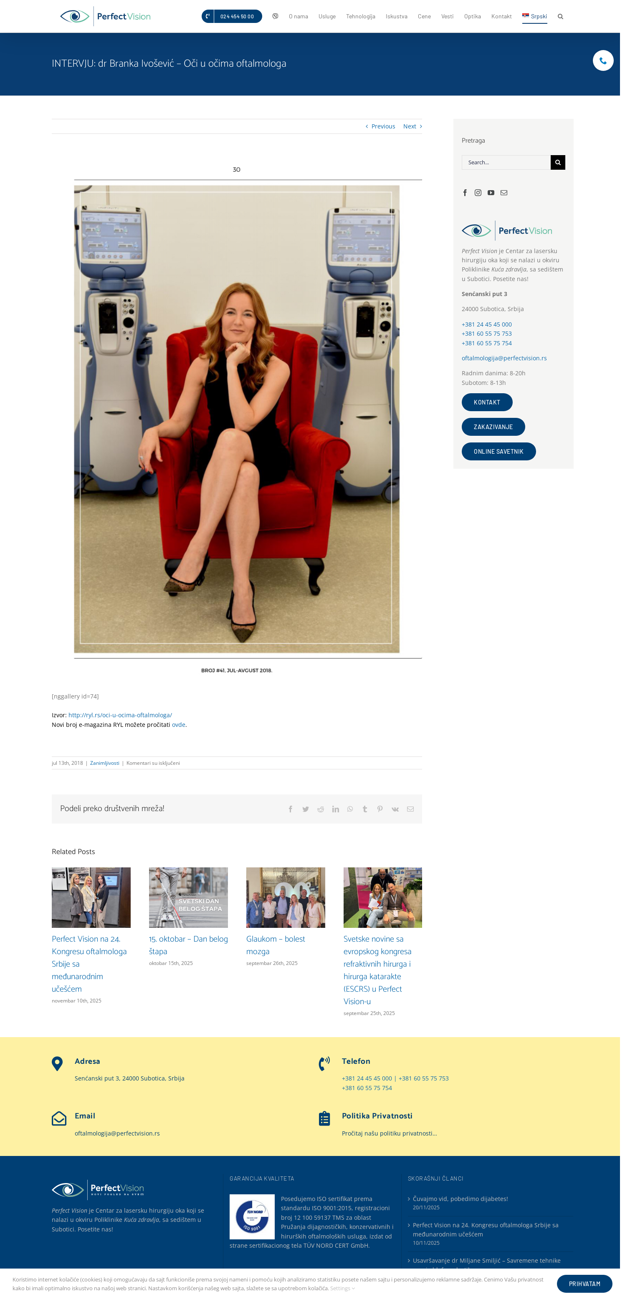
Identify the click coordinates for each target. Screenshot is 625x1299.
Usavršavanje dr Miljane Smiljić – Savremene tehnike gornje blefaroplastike (487, 1263)
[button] (560, 16)
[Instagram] (478, 192)
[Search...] (506, 162)
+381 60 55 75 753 (487, 333)
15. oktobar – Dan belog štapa (188, 945)
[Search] (558, 162)
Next (409, 126)
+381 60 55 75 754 (487, 343)
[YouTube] (491, 192)
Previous (383, 126)
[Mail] (504, 192)
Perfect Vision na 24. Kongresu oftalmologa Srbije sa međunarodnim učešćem (486, 1228)
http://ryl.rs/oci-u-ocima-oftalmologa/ (120, 715)
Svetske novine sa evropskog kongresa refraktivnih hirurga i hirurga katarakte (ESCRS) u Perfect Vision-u (378, 970)
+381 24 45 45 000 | (370, 1078)
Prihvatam (585, 1283)
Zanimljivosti (104, 762)
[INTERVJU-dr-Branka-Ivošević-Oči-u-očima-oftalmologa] (237, 419)
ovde (178, 725)
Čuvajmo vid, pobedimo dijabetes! (460, 1197)
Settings (342, 1288)
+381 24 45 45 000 (487, 324)
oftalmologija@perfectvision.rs (504, 358)
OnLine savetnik (499, 451)
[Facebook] (465, 192)
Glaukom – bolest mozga (275, 945)
